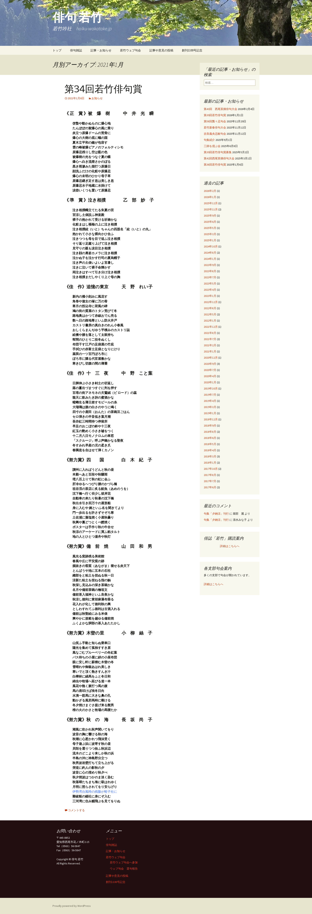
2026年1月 (210, 197)
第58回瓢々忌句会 (215, 121)
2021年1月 (210, 351)
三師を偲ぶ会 (212, 146)
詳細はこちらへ (229, 546)
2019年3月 (210, 407)
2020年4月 (210, 376)
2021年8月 (210, 333)
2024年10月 (211, 246)
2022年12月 (211, 302)
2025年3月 (210, 234)
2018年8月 (210, 431)
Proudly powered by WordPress (72, 906)
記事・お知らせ (101, 50)
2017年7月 (210, 481)
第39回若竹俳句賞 (215, 115)
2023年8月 (210, 271)
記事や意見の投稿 (161, 50)
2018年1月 (210, 462)
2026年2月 (210, 191)
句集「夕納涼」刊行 (216, 513)
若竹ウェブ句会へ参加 (124, 862)
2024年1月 (210, 259)
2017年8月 (210, 475)
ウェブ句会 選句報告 (124, 868)
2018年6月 (210, 438)
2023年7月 (210, 277)
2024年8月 (210, 252)
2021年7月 (210, 339)
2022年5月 (210, 314)
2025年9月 (210, 215)
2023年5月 (210, 283)
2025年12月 (211, 203)
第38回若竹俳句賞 (215, 164)
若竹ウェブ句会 (130, 50)
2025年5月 (210, 228)
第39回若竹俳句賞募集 (218, 152)
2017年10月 (211, 469)
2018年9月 (210, 425)
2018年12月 (211, 419)
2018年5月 (210, 444)
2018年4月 (210, 450)
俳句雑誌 (76, 50)
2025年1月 (210, 240)
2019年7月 (210, 394)
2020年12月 (211, 357)
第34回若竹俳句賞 (103, 89)
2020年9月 (210, 364)
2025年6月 (210, 222)
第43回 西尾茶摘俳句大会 (220, 109)
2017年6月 (210, 487)
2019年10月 (211, 388)
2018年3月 (210, 456)
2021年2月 (210, 345)
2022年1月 (210, 320)
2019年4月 (210, 401)
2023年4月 (210, 289)
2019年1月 (210, 413)
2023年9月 (210, 265)
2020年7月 (210, 370)
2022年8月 (210, 308)
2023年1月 (210, 296)
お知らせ (97, 98)
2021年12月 (211, 327)
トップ (57, 50)
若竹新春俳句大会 (215, 127)
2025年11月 (211, 209)
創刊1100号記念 (192, 50)
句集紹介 (209, 140)
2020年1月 (210, 382)
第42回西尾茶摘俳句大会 (219, 158)
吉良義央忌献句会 (215, 133)
